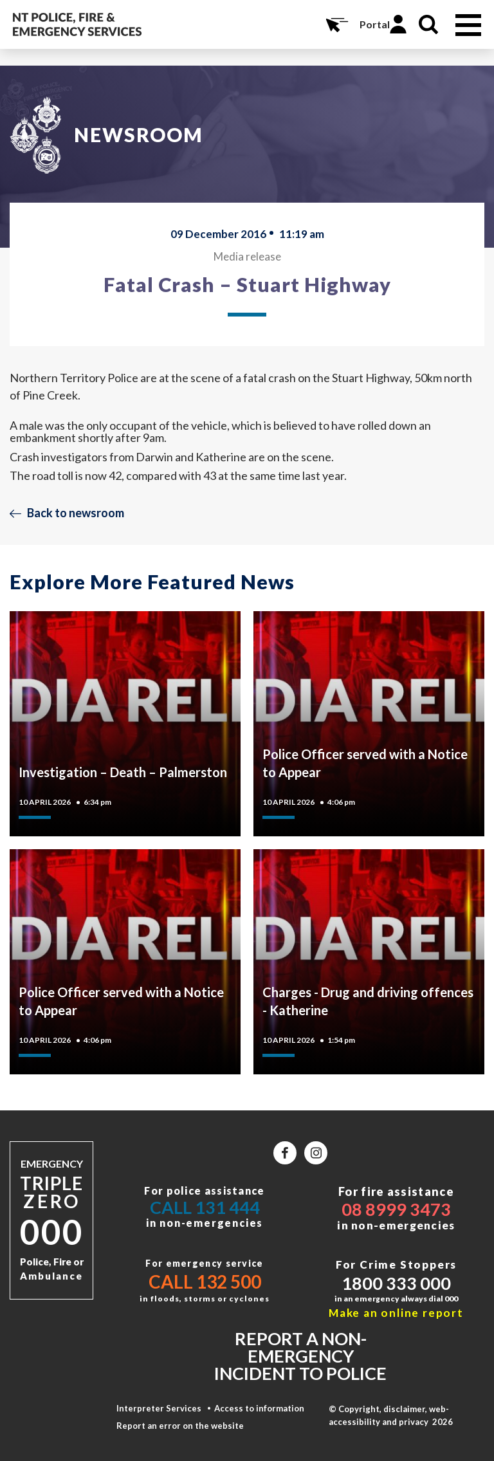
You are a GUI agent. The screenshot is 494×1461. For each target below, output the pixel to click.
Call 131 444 (205, 1207)
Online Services (335, 24)
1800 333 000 (396, 1283)
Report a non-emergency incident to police (300, 1356)
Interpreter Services (158, 1408)
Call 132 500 (205, 1281)
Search (428, 24)
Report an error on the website (180, 1425)
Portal (375, 24)
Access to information (259, 1408)
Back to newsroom (75, 513)
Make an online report (396, 1312)
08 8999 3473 (396, 1209)
